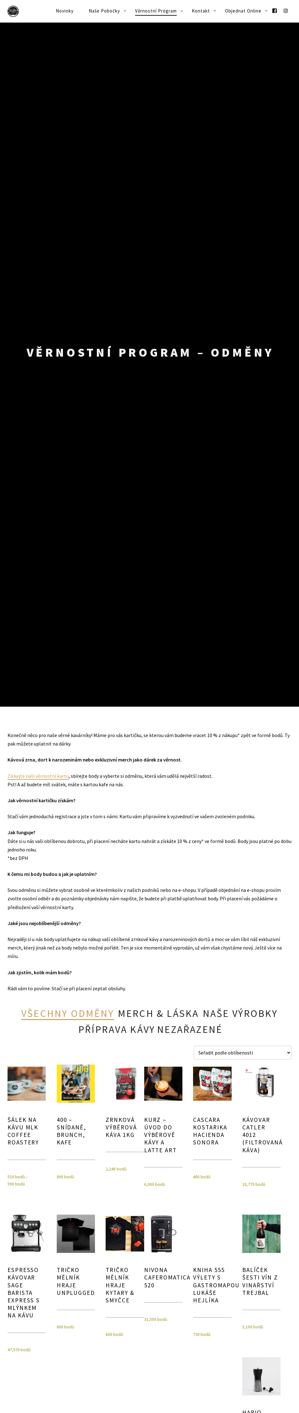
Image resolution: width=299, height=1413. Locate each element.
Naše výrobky (240, 1013)
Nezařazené (190, 1030)
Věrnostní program (156, 11)
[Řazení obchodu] (242, 1052)
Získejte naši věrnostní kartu (38, 775)
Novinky (65, 11)
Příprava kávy (116, 1030)
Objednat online (243, 11)
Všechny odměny (67, 1013)
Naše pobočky (104, 11)
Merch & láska (158, 1013)
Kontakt (201, 11)
